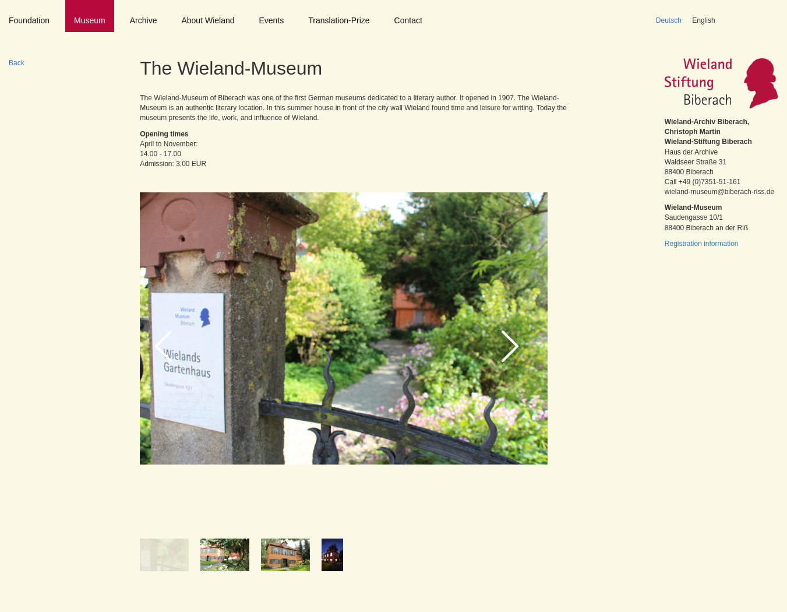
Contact (408, 20)
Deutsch (669, 20)
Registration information (702, 244)
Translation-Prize (338, 20)
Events (271, 20)
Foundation (29, 20)
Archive (143, 20)
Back (16, 63)
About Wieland (207, 20)
